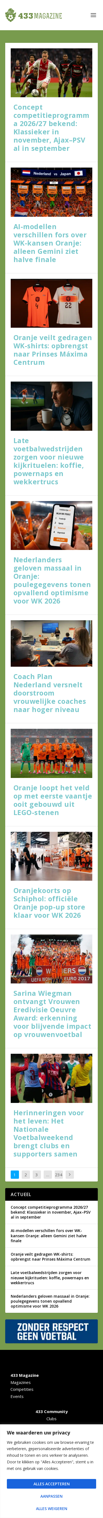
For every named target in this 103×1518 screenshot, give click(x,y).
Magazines (20, 1382)
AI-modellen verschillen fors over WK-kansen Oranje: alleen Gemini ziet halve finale (50, 243)
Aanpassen (51, 1496)
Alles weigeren (51, 1508)
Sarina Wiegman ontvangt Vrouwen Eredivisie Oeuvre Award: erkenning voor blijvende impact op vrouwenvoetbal (52, 1013)
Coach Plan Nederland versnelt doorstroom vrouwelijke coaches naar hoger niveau (49, 693)
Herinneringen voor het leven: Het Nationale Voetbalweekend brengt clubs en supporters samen (48, 1133)
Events (17, 1396)
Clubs (51, 1418)
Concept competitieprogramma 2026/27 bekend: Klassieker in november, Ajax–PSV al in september (51, 127)
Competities (22, 1389)
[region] (51, 1471)
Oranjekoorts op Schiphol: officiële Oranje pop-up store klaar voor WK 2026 (49, 903)
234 (58, 1174)
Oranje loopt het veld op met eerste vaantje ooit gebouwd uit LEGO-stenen (52, 800)
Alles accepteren (52, 1483)
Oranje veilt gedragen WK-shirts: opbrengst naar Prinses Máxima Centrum (52, 350)
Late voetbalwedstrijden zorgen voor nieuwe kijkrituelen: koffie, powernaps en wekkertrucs (48, 461)
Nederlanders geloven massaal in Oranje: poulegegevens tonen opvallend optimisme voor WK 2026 (52, 580)
